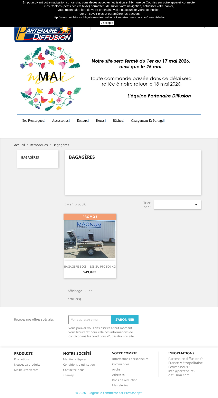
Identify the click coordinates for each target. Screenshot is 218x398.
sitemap (68, 375)
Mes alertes (120, 385)
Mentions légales (75, 359)
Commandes (120, 364)
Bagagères (30, 157)
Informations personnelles (130, 359)
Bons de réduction (124, 380)
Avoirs (116, 369)
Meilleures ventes (26, 370)
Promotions (22, 359)
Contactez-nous (73, 370)
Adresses (118, 375)
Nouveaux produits (27, 364)
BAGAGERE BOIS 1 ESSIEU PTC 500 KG (90, 266)
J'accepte (107, 22)
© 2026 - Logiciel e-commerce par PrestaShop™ (109, 393)
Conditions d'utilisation (79, 364)
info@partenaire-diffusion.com (181, 373)
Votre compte (124, 353)
